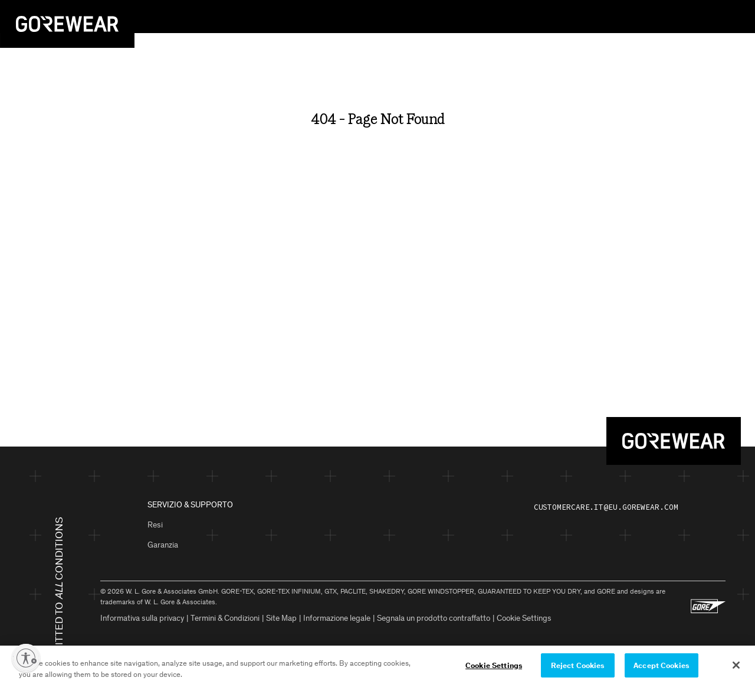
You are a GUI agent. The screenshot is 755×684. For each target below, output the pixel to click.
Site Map (281, 618)
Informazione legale (336, 618)
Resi (155, 525)
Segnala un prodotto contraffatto (433, 618)
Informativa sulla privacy (142, 618)
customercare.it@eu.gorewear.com (606, 507)
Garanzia (162, 545)
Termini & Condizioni (225, 618)
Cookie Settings (524, 618)
